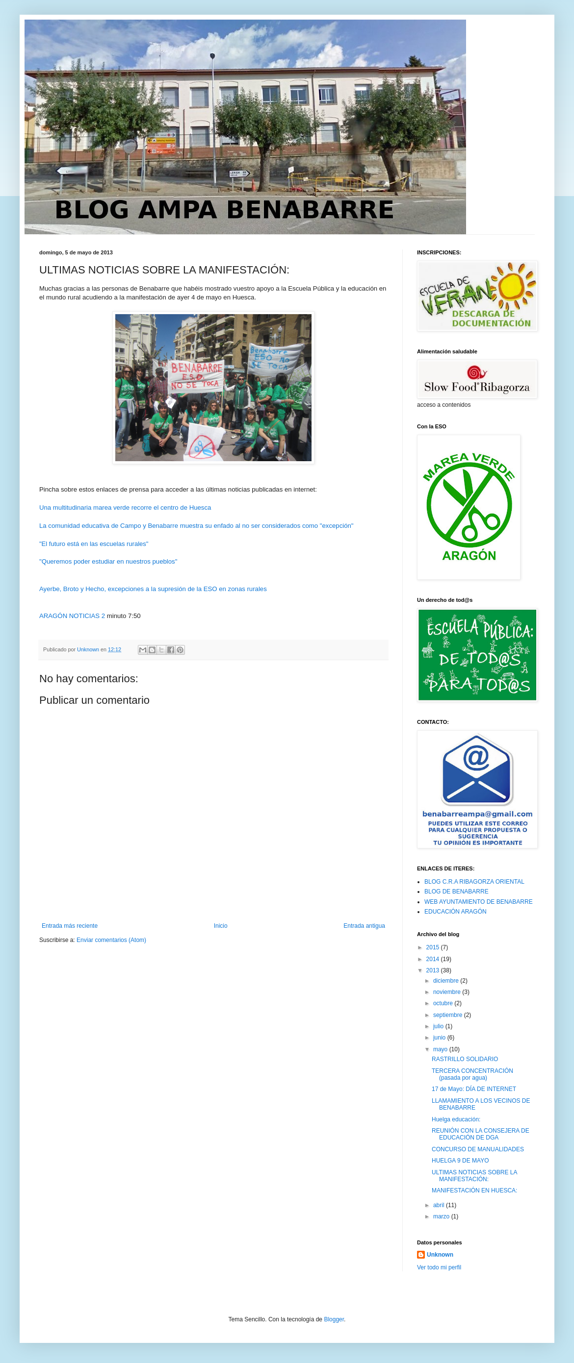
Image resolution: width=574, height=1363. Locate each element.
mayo (441, 1049)
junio (440, 1037)
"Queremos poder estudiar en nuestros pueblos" (108, 561)
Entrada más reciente (70, 925)
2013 (433, 970)
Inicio (221, 925)
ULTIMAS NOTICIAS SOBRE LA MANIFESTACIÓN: (474, 1176)
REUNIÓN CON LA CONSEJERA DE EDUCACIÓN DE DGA (480, 1134)
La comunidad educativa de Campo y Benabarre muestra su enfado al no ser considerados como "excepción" (196, 525)
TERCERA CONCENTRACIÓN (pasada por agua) (472, 1074)
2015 (433, 947)
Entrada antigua (364, 925)
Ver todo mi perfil (439, 1267)
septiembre (448, 1015)
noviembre (447, 992)
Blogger (334, 1319)
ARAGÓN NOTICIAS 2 (72, 616)
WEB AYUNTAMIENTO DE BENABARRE (478, 901)
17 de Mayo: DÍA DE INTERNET (474, 1089)
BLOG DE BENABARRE (456, 891)
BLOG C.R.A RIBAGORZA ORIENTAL (474, 881)
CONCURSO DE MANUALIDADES (478, 1149)
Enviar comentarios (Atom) (111, 940)
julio (439, 1026)
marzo (442, 1216)
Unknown (440, 1254)
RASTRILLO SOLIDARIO (465, 1059)
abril (439, 1205)
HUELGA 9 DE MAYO (460, 1160)
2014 (433, 959)
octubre (443, 1003)
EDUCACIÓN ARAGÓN (455, 911)
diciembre (446, 980)
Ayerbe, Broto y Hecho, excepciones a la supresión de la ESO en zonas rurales (153, 589)
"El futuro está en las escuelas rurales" (93, 543)
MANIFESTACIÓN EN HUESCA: (474, 1190)
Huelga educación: (456, 1119)
